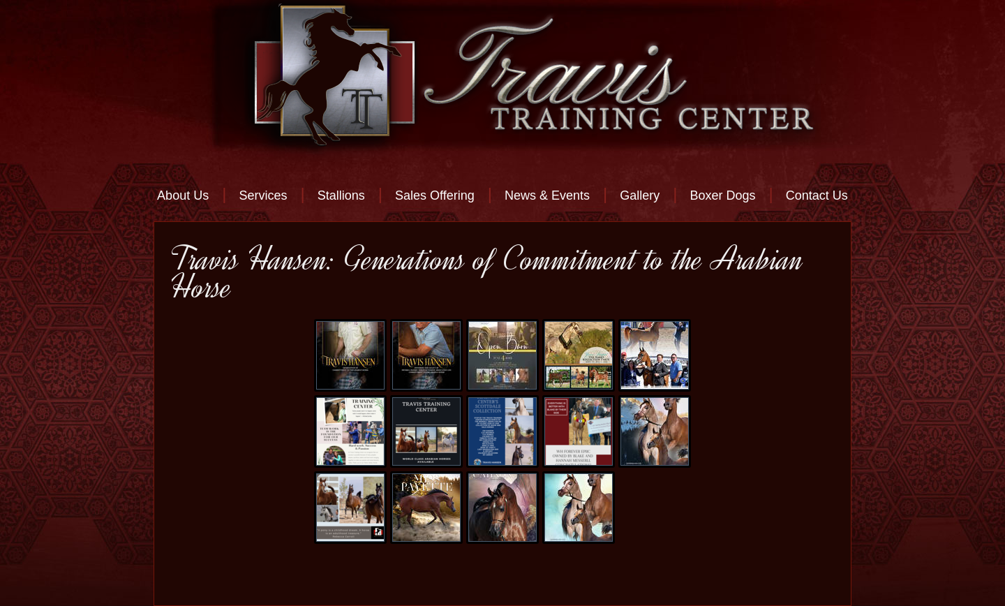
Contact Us (817, 195)
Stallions (341, 195)
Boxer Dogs (723, 195)
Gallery (640, 195)
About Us (183, 195)
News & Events (547, 195)
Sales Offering (435, 195)
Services (263, 195)
